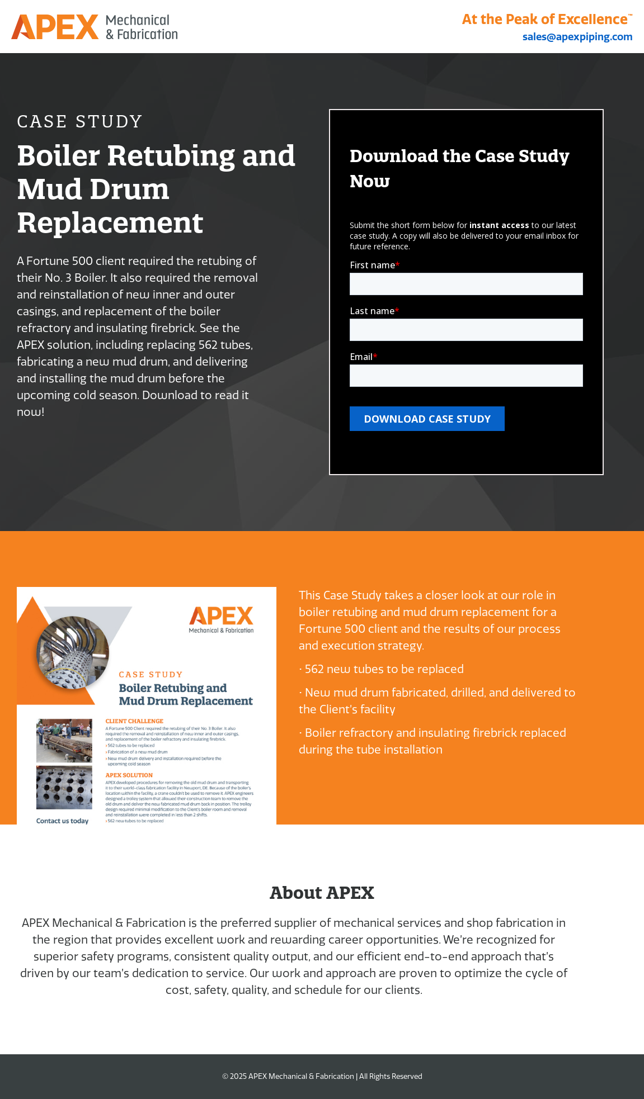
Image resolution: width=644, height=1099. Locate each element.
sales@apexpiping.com (578, 36)
